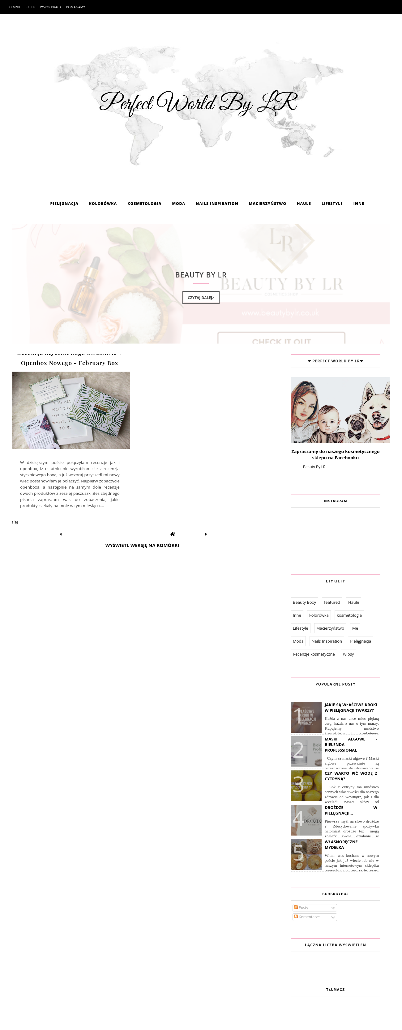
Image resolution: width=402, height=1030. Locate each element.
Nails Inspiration (327, 641)
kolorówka (319, 615)
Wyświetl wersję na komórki (142, 545)
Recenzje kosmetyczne (314, 654)
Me (355, 628)
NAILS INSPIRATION (217, 203)
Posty (301, 907)
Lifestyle (300, 628)
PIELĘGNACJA (64, 203)
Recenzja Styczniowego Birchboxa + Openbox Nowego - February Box (69, 357)
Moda (298, 641)
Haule (353, 602)
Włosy (348, 654)
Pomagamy (75, 7)
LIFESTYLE (332, 203)
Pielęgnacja (360, 641)
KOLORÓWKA (103, 203)
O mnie (15, 7)
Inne (297, 615)
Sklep (30, 7)
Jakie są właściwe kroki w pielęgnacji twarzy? (351, 707)
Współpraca (51, 7)
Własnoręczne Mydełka (341, 844)
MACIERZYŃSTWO (267, 203)
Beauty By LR (314, 466)
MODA (178, 203)
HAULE (304, 203)
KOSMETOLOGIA (144, 203)
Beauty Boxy (304, 602)
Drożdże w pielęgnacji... (351, 810)
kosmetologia (349, 615)
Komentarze (307, 916)
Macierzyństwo (330, 628)
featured (332, 602)
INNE (358, 203)
